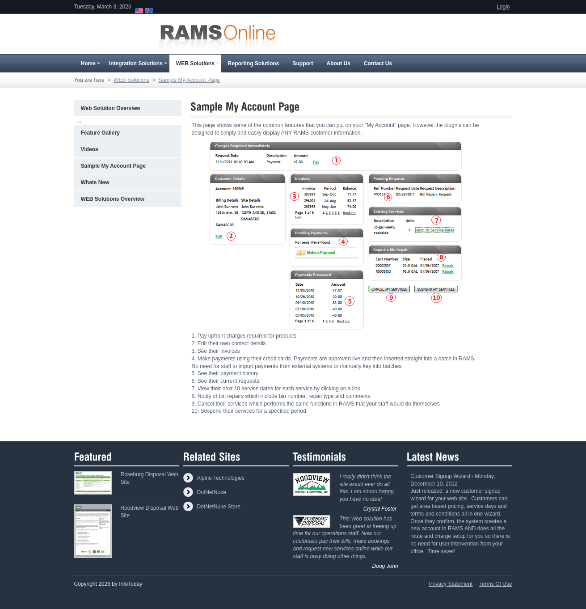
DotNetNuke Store (218, 506)
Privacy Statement (450, 584)
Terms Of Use (495, 584)
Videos (89, 149)
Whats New (95, 182)
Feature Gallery (100, 133)
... (79, 121)
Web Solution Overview (110, 108)
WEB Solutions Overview (113, 199)
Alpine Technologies (221, 478)
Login (503, 7)
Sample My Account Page (113, 166)
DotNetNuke (211, 492)
